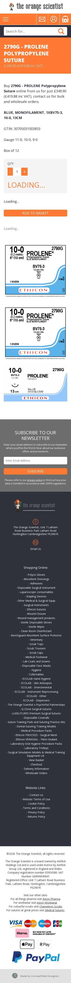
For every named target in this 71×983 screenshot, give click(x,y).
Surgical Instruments (36, 605)
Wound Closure (36, 613)
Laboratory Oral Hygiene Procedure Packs (36, 743)
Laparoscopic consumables (36, 592)
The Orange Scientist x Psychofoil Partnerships (36, 704)
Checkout (36, 764)
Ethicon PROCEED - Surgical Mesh (36, 735)
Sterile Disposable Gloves (36, 622)
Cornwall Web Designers (45, 976)
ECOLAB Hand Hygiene (36, 678)
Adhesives (36, 583)
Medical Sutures (54, 910)
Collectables (36, 674)
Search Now (61, 31)
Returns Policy (36, 816)
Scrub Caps (36, 652)
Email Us (35, 549)
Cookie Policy (36, 803)
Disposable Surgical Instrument (36, 587)
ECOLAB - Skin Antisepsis (36, 683)
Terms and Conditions (36, 808)
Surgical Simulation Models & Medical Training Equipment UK (36, 754)
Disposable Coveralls (36, 717)
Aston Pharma (51, 899)
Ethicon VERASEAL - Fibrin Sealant (36, 739)
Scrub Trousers (36, 648)
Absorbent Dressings (36, 579)
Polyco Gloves (36, 574)
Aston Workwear (47, 902)
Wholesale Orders (36, 773)
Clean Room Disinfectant (36, 631)
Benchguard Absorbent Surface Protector (36, 635)
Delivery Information (36, 769)
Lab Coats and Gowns (36, 661)
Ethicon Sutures (36, 609)
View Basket (36, 760)
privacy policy (35, 480)
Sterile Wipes (36, 626)
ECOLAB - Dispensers (36, 700)
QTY (11, 164)
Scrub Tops (36, 644)
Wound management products (36, 618)
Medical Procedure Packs (36, 730)
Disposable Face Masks (36, 665)
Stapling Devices (36, 596)
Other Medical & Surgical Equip (36, 600)
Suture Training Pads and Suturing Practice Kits (36, 722)
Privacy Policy (36, 812)
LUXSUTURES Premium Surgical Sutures (36, 713)
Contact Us (36, 795)
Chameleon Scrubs (50, 906)
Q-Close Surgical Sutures (36, 709)
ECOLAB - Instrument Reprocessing (36, 691)
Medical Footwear (36, 657)
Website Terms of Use (36, 799)
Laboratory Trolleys (36, 748)
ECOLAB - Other (36, 696)
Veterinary (36, 639)
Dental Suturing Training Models (36, 726)
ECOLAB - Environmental (36, 687)
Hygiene (36, 670)
